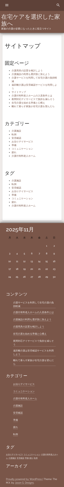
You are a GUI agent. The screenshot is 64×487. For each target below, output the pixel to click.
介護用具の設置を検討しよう (27, 70)
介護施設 (16, 130)
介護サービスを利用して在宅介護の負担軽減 (33, 304)
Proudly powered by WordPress (24, 479)
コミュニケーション (22, 148)
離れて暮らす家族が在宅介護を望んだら (33, 106)
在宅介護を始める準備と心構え (28, 102)
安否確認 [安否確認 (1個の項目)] (20, 458)
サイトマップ (19, 92)
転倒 (14, 134)
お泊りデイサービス (22, 141)
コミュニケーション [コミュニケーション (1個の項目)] (32, 454)
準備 (14, 145)
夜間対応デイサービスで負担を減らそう (33, 99)
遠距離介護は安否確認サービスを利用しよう (33, 352)
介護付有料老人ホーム (23, 155)
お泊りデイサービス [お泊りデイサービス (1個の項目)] (14, 454)
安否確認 (16, 138)
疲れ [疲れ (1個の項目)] (31, 458)
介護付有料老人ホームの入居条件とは (32, 95)
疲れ (14, 152)
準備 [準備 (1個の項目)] (27, 458)
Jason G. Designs (24, 482)
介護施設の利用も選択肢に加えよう (31, 74)
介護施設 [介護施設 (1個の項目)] (12, 458)
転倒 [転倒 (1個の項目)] (36, 458)
